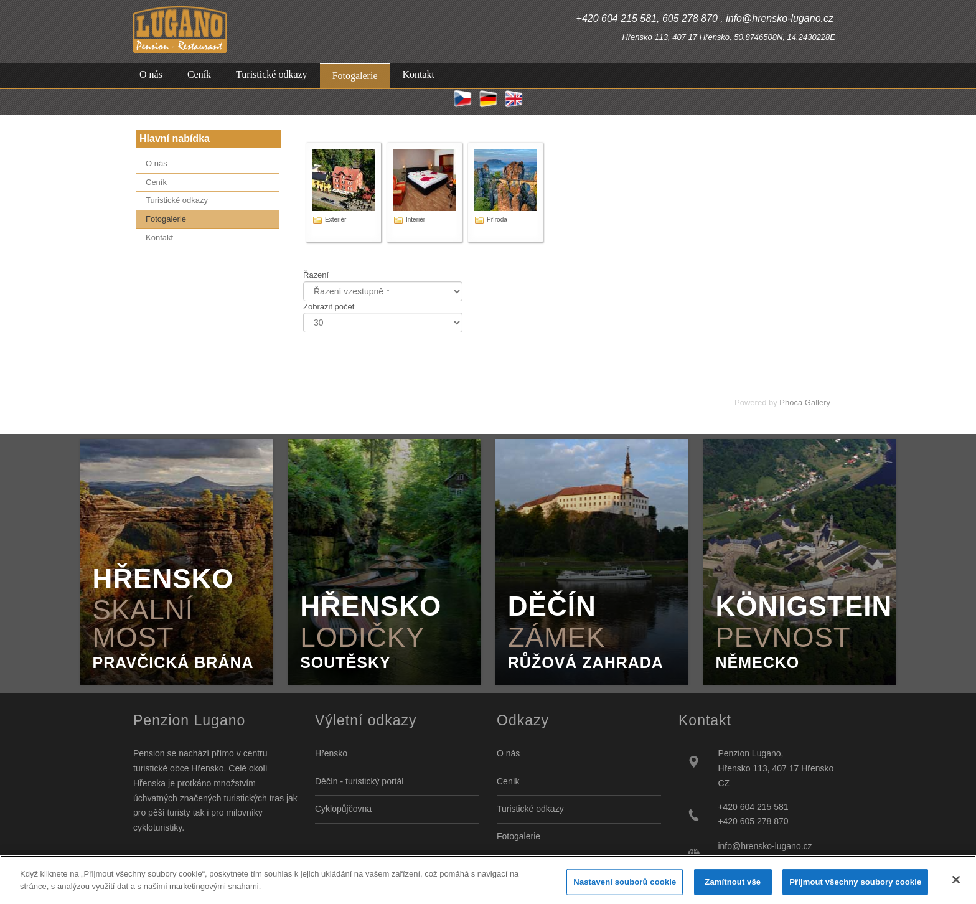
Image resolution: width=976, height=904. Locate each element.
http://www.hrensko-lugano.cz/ (776, 861)
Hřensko (331, 753)
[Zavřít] (956, 886)
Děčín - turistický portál (359, 781)
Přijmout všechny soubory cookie (855, 888)
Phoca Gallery (804, 402)
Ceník (508, 781)
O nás (508, 753)
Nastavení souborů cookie (624, 888)
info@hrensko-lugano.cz (765, 846)
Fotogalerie (518, 836)
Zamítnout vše (733, 888)
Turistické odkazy (530, 809)
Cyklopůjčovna (343, 809)
